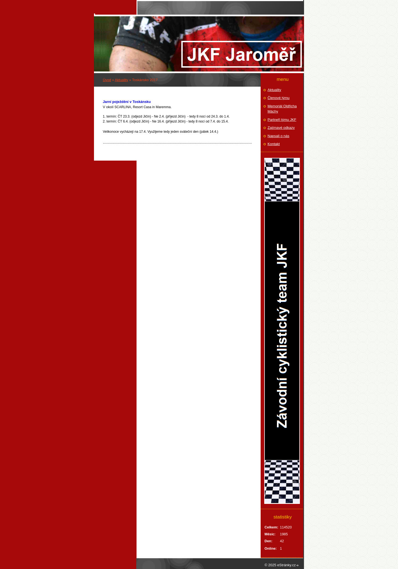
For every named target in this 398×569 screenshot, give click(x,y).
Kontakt (274, 144)
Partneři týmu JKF (282, 120)
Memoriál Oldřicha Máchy (282, 109)
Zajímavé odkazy (281, 128)
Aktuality (121, 80)
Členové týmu (278, 98)
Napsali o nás (278, 136)
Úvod (107, 80)
